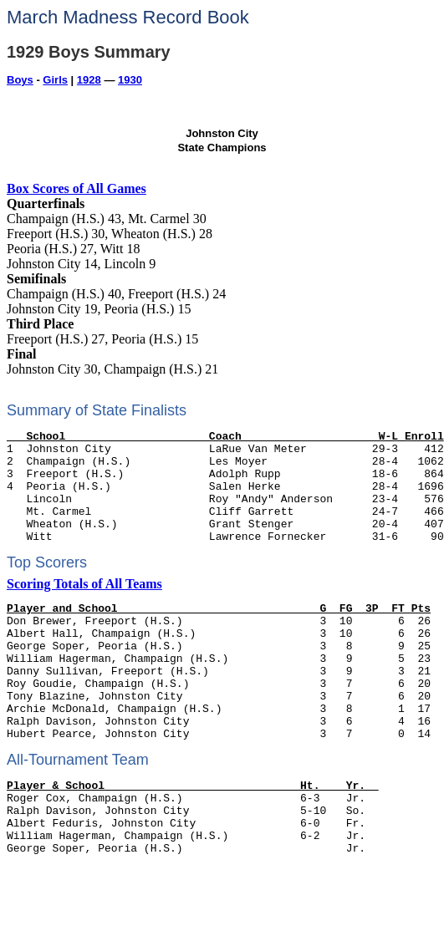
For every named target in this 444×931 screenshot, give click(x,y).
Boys (20, 80)
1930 (130, 80)
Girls (55, 80)
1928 (89, 80)
